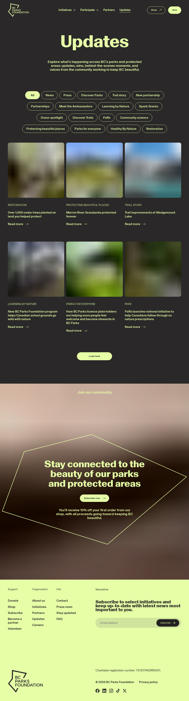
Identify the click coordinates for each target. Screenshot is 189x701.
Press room (64, 607)
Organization (40, 589)
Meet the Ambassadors (75, 106)
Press (67, 95)
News (49, 95)
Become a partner (15, 620)
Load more (94, 356)
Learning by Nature (115, 106)
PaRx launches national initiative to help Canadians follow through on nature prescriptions (149, 315)
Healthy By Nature (123, 129)
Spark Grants (148, 106)
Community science (134, 117)
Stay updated (66, 613)
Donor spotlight (52, 117)
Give (174, 10)
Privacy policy (148, 682)
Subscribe (15, 613)
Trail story (119, 95)
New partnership (148, 95)
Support (13, 589)
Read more (18, 224)
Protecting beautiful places (45, 129)
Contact (62, 600)
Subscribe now (95, 498)
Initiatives (65, 10)
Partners (109, 10)
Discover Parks (92, 95)
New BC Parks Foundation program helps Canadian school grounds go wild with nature (33, 315)
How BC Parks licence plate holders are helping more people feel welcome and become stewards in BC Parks (91, 317)
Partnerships (40, 106)
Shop (156, 10)
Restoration (154, 129)
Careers (38, 625)
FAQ (59, 619)
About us (38, 600)
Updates (125, 10)
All (32, 95)
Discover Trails (83, 117)
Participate (87, 10)
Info (58, 589)
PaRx (106, 117)
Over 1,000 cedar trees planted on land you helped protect (32, 214)
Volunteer (15, 628)
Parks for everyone (88, 129)
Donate (13, 600)
